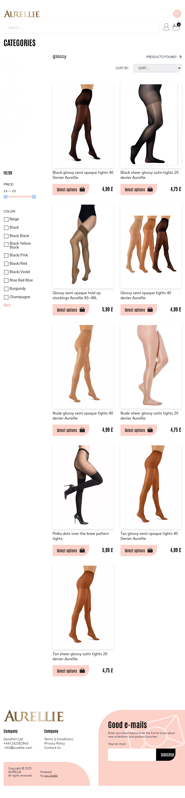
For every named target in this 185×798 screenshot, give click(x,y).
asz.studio (51, 775)
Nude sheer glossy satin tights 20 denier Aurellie (149, 415)
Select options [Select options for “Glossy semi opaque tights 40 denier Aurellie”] (135, 309)
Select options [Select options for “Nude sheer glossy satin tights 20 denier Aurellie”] (135, 429)
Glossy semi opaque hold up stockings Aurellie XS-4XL (77, 295)
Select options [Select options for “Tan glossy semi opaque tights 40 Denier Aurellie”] (135, 550)
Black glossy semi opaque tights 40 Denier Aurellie (83, 174)
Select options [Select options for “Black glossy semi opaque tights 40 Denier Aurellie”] (67, 189)
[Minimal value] (20, 197)
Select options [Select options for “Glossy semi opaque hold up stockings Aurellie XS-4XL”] (67, 309)
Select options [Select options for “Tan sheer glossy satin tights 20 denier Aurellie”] (67, 670)
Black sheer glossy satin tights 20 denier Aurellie (149, 174)
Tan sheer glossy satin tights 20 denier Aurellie (80, 656)
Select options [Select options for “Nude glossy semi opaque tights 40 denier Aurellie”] (67, 429)
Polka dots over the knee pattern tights (81, 536)
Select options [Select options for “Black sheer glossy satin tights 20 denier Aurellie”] (135, 189)
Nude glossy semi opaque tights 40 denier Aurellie (83, 415)
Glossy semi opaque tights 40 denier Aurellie (145, 295)
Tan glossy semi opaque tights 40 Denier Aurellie (149, 536)
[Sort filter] (157, 68)
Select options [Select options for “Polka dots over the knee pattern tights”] (67, 550)
